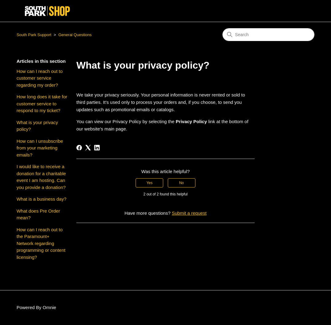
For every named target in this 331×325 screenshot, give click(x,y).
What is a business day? (42, 199)
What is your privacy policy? (37, 126)
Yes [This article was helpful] (150, 183)
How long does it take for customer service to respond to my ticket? (42, 103)
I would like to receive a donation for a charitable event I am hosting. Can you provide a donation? (41, 177)
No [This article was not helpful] (181, 183)
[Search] (268, 34)
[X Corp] (88, 147)
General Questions (74, 34)
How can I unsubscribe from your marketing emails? (40, 147)
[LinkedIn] (97, 147)
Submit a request (189, 213)
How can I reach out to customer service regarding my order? (40, 78)
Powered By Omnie (36, 307)
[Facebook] (79, 147)
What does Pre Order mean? (38, 214)
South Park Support (34, 34)
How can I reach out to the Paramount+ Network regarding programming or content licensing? (41, 243)
